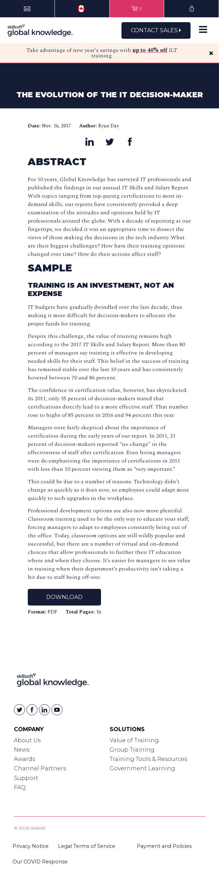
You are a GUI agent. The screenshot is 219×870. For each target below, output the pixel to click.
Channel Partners (40, 768)
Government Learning (142, 768)
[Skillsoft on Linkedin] (44, 709)
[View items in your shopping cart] (137, 8)
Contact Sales (156, 30)
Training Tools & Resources (148, 759)
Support (26, 778)
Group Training (132, 749)
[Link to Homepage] (53, 681)
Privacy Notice (30, 846)
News (22, 749)
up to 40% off (150, 50)
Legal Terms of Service (86, 846)
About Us (27, 740)
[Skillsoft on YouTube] (56, 709)
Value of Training (134, 740)
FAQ (20, 787)
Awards (24, 759)
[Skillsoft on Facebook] (31, 709)
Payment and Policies (164, 846)
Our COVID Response (40, 862)
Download (64, 597)
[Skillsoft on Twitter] (19, 709)
